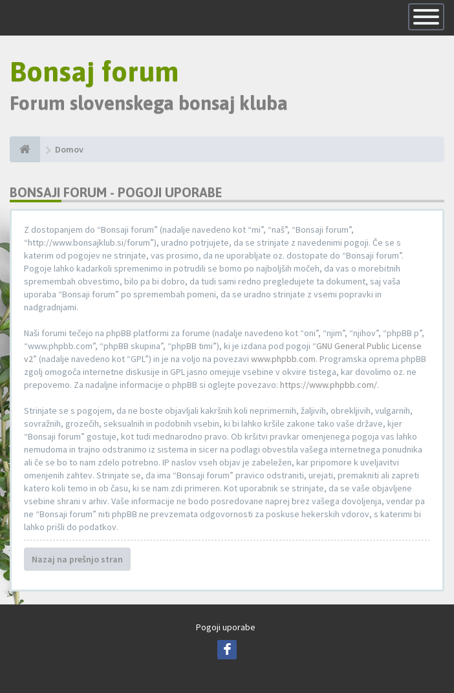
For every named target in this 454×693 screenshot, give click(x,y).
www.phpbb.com (283, 359)
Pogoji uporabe (225, 627)
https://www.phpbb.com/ (328, 384)
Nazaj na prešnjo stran (77, 559)
